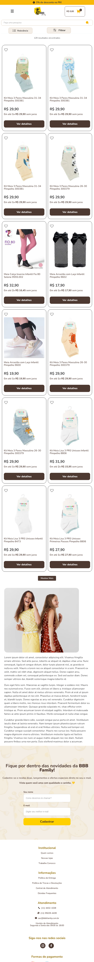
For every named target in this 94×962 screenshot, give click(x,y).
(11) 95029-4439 (47, 913)
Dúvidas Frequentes (47, 893)
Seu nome (28, 792)
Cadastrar (47, 822)
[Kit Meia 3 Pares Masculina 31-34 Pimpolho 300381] (24, 88)
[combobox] (47, 23)
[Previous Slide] (34, 2)
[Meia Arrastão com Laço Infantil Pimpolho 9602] (70, 264)
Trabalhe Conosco (47, 863)
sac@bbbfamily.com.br (47, 918)
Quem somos (47, 853)
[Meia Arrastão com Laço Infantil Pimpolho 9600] (24, 352)
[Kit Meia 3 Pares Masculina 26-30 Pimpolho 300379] (70, 176)
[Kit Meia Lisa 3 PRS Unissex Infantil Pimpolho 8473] (24, 529)
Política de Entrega (47, 878)
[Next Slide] (59, 2)
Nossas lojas (47, 858)
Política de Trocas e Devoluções (47, 883)
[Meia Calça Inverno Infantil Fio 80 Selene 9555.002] (24, 264)
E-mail (26, 806)
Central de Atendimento (47, 888)
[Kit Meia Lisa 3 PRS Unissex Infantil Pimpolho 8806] (70, 440)
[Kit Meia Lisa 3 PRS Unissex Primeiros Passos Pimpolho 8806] (70, 529)
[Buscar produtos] (87, 22)
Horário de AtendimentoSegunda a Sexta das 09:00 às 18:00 (47, 924)
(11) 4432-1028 (47, 908)
